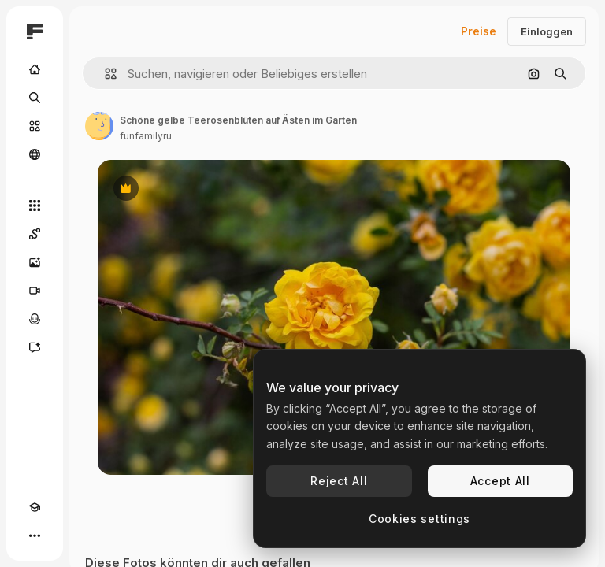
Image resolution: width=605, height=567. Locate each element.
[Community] (34, 154)
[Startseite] (34, 69)
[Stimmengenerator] (34, 319)
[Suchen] (34, 97)
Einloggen (547, 31)
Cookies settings (419, 518)
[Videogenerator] (34, 290)
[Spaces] (34, 233)
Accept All (500, 480)
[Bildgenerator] (34, 262)
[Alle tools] (34, 205)
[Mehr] (34, 535)
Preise (478, 31)
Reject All (338, 480)
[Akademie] (34, 507)
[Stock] (34, 126)
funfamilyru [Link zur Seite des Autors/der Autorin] (146, 136)
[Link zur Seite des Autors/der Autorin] (99, 126)
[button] (104, 74)
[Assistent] (34, 347)
